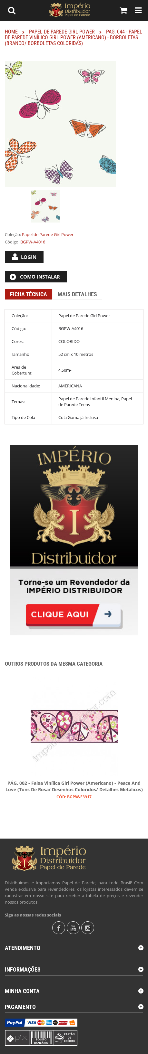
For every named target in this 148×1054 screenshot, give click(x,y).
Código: (12, 242)
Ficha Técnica (28, 294)
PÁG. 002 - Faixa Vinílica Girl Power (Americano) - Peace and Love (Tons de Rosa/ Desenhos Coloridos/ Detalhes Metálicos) (74, 786)
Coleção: (13, 234)
